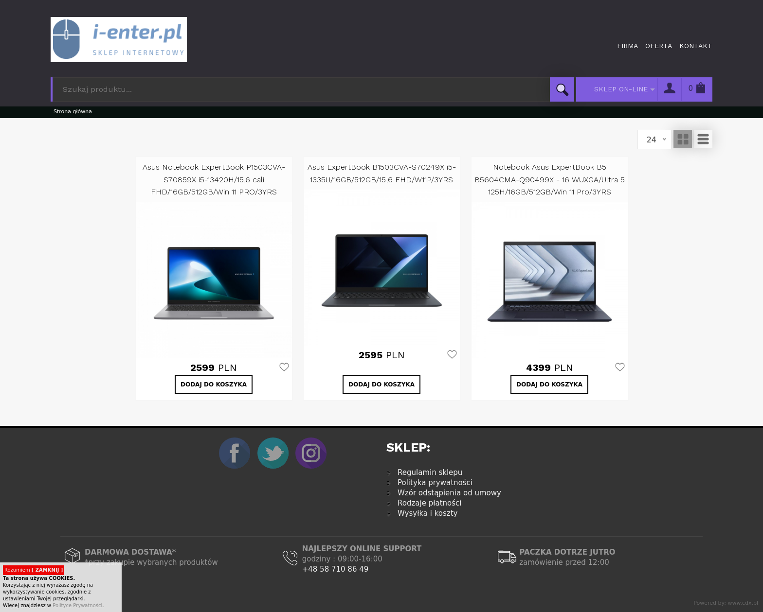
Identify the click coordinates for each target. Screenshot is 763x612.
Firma (627, 46)
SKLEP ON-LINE (621, 89)
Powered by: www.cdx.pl (725, 603)
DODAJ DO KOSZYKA (214, 384)
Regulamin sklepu (430, 472)
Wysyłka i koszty (428, 513)
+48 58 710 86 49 (335, 569)
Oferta (658, 46)
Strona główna (73, 111)
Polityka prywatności (435, 482)
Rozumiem (33, 570)
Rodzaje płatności (429, 503)
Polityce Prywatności (77, 605)
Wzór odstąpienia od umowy (449, 493)
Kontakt (695, 46)
